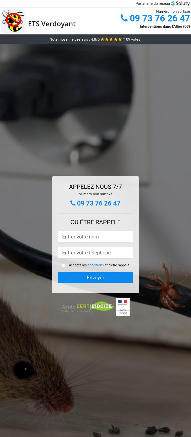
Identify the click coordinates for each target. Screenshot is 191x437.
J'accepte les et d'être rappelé (98, 265)
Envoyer (95, 278)
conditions (96, 265)
